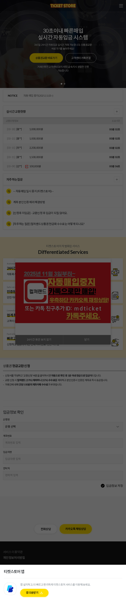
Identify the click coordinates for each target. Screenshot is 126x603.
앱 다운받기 (32, 592)
